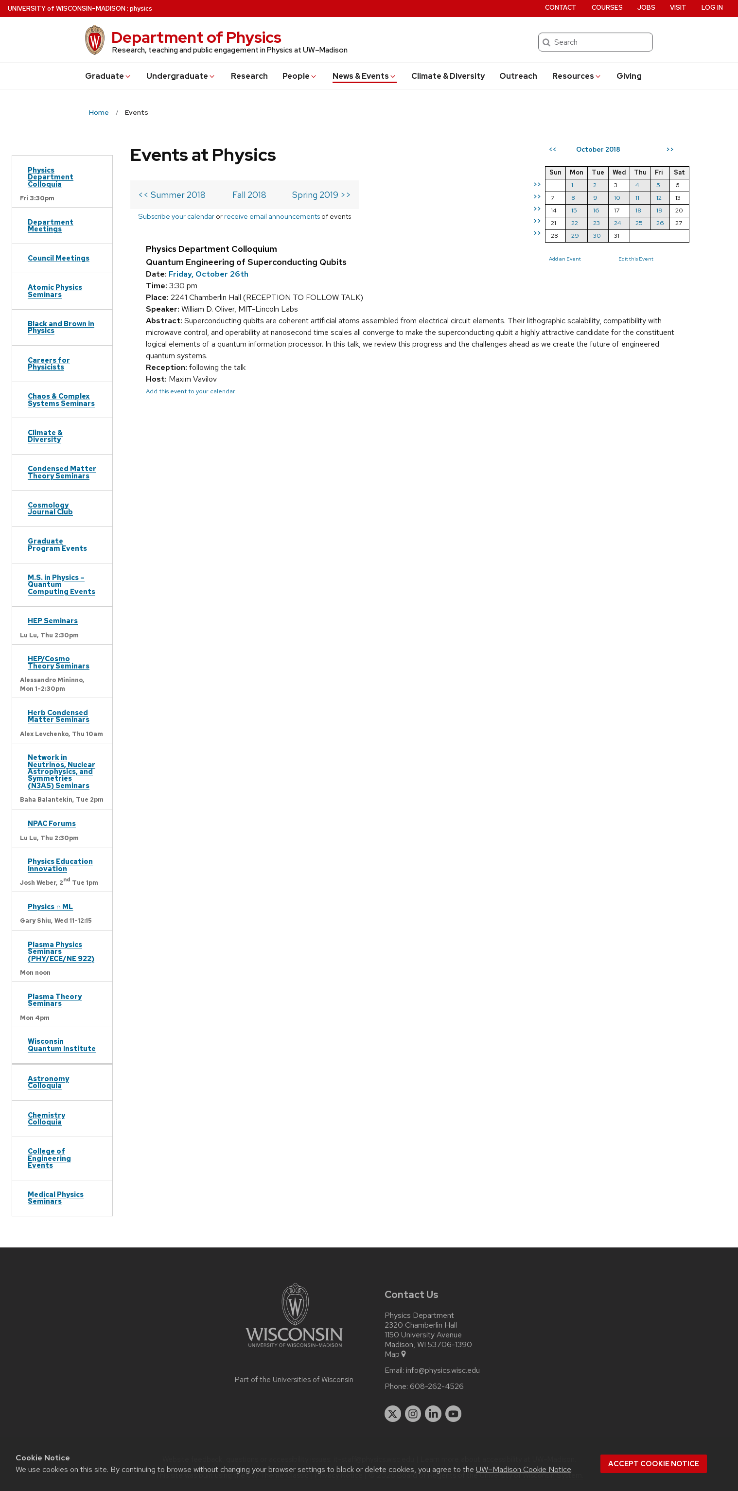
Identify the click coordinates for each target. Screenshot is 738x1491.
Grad (108, 76)
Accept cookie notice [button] (653, 1464)
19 (659, 210)
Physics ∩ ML (50, 906)
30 (597, 235)
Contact (561, 7)
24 (618, 223)
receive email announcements (272, 216)
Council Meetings (58, 258)
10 (617, 197)
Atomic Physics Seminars (55, 290)
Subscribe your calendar (176, 216)
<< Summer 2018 (172, 194)
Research (249, 76)
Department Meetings (50, 225)
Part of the (294, 1380)
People (299, 76)
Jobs (646, 7)
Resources (577, 76)
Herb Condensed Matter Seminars (58, 716)
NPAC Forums (52, 823)
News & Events (365, 76)
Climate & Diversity (448, 76)
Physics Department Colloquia (50, 177)
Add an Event (565, 258)
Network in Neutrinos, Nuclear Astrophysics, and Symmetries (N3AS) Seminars (61, 771)
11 (637, 197)
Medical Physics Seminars (56, 1198)
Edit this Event (635, 258)
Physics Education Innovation (60, 865)
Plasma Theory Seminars (55, 1000)
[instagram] (413, 1413)
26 (660, 223)
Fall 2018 (249, 194)
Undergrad (181, 76)
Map (396, 1354)
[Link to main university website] (294, 1349)
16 (596, 210)
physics (141, 8)
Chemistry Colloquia (46, 1118)
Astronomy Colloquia (48, 1082)
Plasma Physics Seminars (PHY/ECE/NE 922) (61, 951)
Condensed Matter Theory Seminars (62, 472)
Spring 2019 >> (321, 194)
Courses (607, 7)
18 (638, 210)
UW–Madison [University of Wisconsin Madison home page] (66, 8)
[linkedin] (433, 1413)
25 (639, 223)
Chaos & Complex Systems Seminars (61, 399)
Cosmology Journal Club (50, 508)
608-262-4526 (437, 1386)
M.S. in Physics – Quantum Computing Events (61, 584)
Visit (678, 7)
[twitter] (393, 1413)
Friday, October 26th (208, 274)
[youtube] (453, 1413)
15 (574, 210)
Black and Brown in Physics (61, 327)
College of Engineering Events (49, 1158)
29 (575, 235)
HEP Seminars (53, 620)
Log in (712, 7)
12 (659, 197)
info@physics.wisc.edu (443, 1370)
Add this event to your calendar (190, 391)
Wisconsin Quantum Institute (62, 1044)
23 (596, 223)
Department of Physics (196, 37)
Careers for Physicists (49, 363)
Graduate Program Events (57, 544)
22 (575, 223)
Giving (629, 76)
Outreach (518, 76)
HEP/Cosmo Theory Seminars (58, 662)
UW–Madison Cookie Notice (523, 1469)
